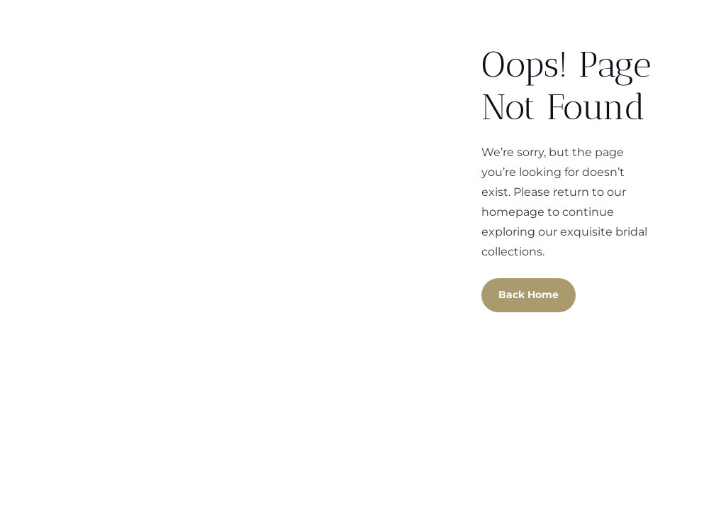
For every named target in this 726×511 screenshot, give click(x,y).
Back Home (528, 294)
